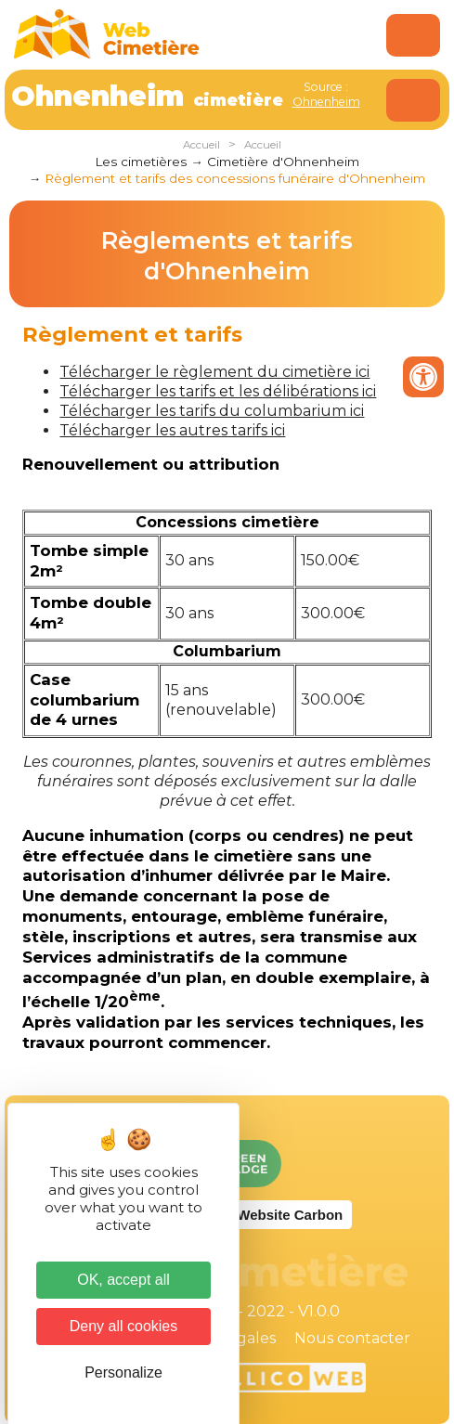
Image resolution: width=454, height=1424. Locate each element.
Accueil (201, 144)
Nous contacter (352, 1338)
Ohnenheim (326, 102)
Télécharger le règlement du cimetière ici (214, 372)
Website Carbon (290, 1215)
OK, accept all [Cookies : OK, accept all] (123, 1280)
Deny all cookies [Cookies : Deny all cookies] (124, 1326)
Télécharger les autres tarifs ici (172, 430)
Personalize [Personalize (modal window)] (123, 1372)
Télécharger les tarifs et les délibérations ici (217, 391)
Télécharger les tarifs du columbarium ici (211, 411)
